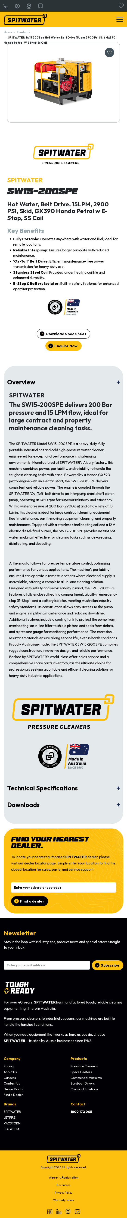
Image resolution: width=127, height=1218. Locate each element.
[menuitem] (81, 1112)
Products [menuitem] (79, 1058)
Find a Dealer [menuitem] (13, 1095)
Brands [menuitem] (10, 1104)
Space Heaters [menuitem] (81, 1072)
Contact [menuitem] (78, 1104)
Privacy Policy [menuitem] (63, 1192)
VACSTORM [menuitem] (12, 1123)
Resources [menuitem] (63, 1185)
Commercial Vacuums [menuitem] (86, 1078)
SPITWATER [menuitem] (12, 1112)
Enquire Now (65, 346)
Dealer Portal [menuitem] (13, 1089)
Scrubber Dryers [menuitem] (83, 1083)
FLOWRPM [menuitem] (11, 1129)
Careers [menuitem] (10, 1078)
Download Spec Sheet (66, 333)
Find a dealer (32, 901)
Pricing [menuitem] (9, 1066)
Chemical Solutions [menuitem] (84, 1089)
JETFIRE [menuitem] (9, 1117)
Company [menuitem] (12, 1058)
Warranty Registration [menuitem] (63, 1177)
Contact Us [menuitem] (12, 1083)
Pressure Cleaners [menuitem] (84, 1066)
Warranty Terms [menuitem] (63, 1200)
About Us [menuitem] (10, 1072)
